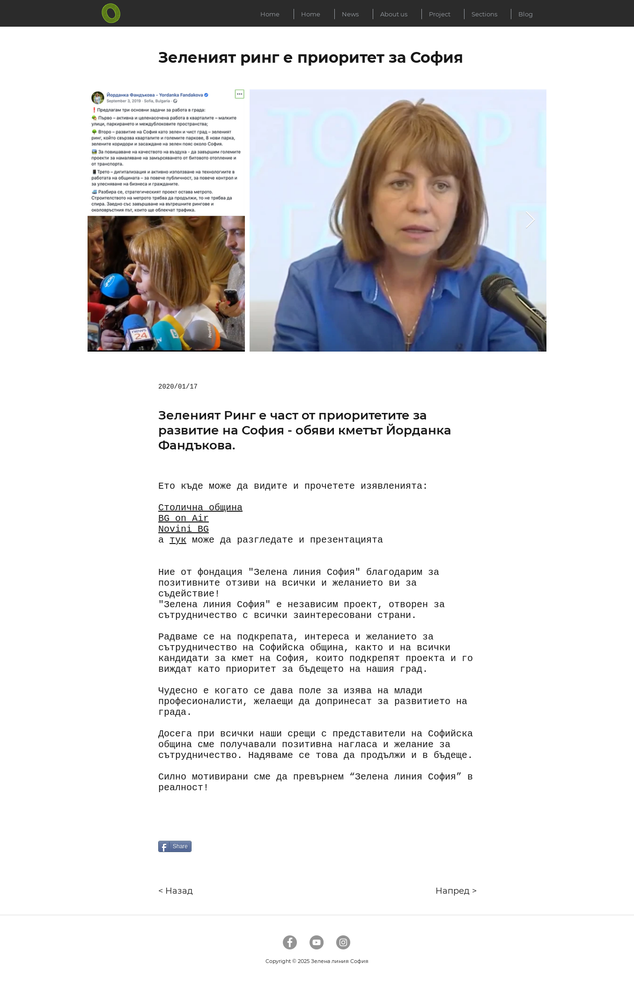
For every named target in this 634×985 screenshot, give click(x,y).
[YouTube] (317, 942)
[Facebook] (290, 942)
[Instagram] (343, 942)
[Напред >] (441, 891)
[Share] (175, 846)
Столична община (200, 507)
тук (178, 540)
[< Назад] (189, 891)
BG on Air (183, 518)
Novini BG (183, 529)
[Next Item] (530, 220)
